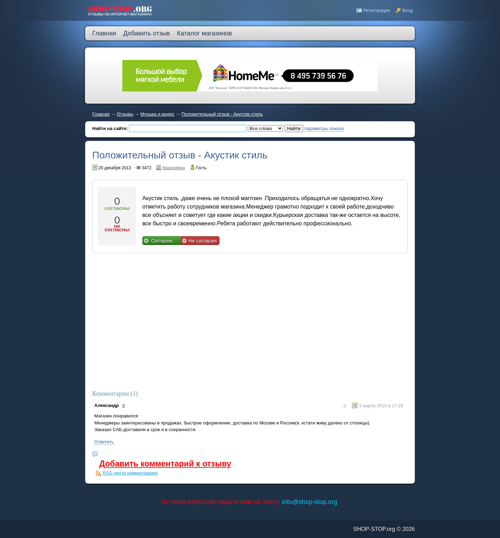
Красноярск (173, 167)
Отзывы (125, 114)
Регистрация (376, 10)
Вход (408, 10)
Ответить (104, 441)
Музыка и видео (158, 114)
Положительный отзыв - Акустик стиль (222, 114)
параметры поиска (324, 128)
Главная (100, 114)
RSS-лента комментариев (130, 473)
